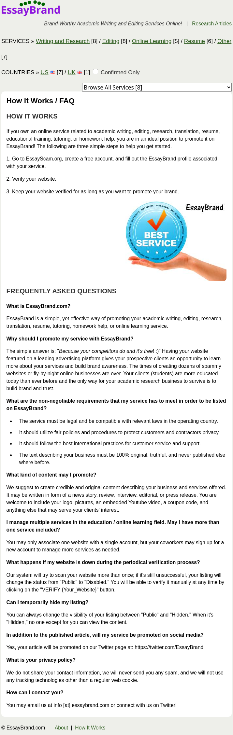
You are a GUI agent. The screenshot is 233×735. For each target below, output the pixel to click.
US (45, 72)
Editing (111, 41)
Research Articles (212, 23)
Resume (194, 41)
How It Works (90, 727)
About (61, 727)
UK (72, 72)
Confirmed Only (116, 72)
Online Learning (152, 41)
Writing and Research (63, 41)
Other (224, 41)
